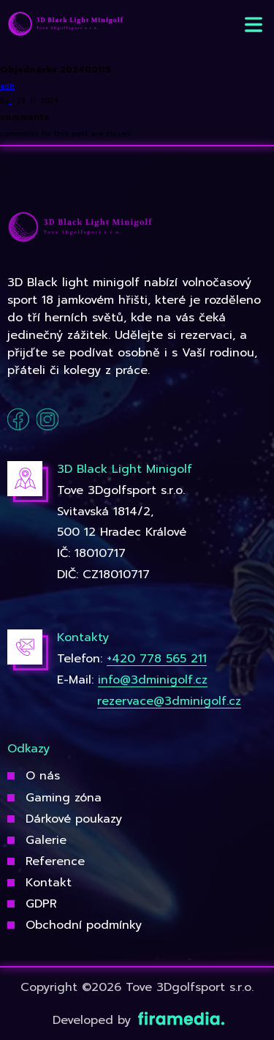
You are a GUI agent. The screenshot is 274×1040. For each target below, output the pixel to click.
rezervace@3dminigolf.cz (169, 701)
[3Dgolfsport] (65, 24)
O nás (43, 776)
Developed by (137, 1020)
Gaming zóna (64, 798)
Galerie (46, 840)
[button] (253, 24)
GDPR (41, 904)
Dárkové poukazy (74, 819)
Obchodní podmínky (84, 925)
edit (7, 86)
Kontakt (49, 883)
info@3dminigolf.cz (153, 680)
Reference (55, 861)
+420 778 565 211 (157, 658)
